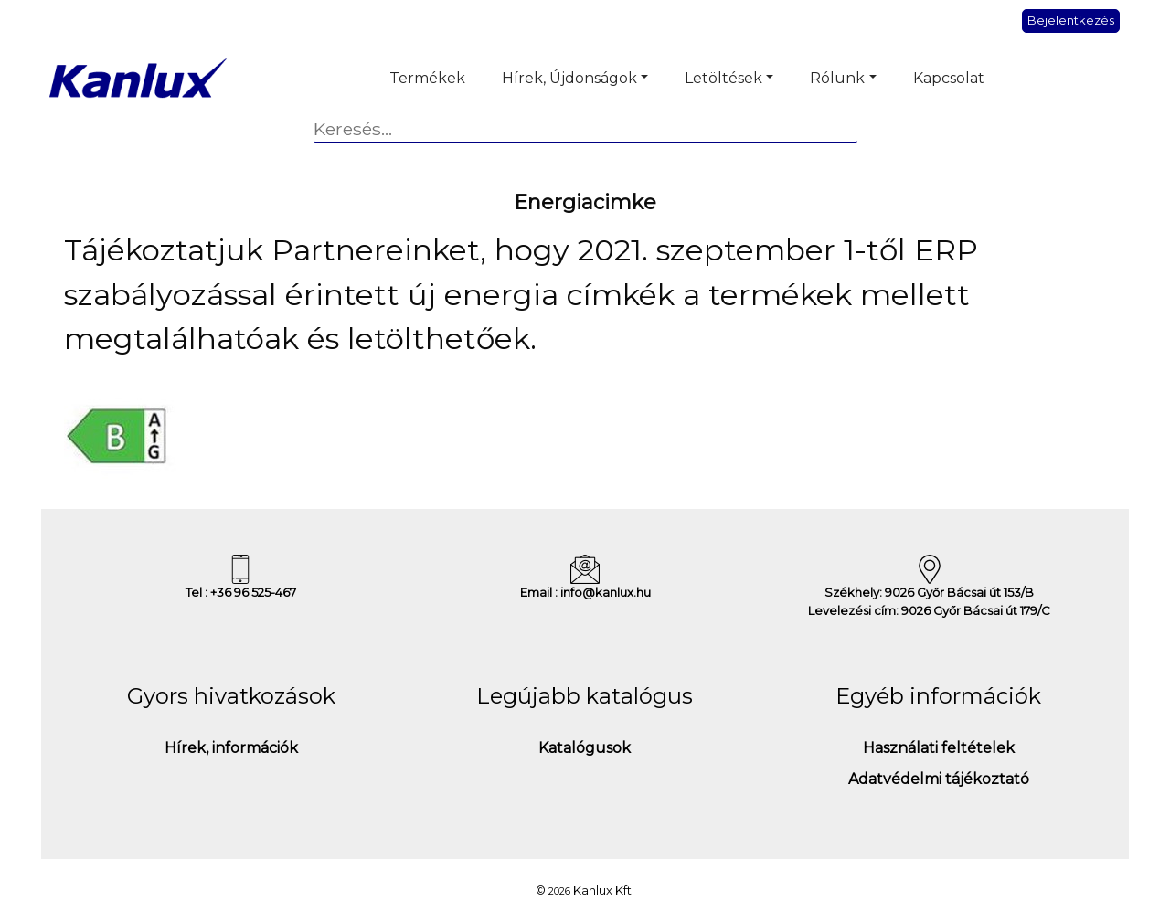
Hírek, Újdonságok (569, 78)
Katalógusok (584, 748)
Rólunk (837, 78)
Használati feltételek (939, 748)
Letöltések (723, 78)
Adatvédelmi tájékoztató (938, 779)
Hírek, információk (231, 748)
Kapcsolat (948, 78)
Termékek (427, 78)
